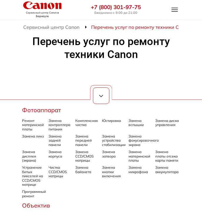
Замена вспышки (136, 122)
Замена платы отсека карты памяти (166, 156)
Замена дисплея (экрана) (29, 156)
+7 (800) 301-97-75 (116, 7)
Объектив (36, 205)
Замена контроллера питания (59, 124)
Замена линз (33, 136)
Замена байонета (83, 169)
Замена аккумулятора (166, 169)
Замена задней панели (55, 140)
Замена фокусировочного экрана (143, 140)
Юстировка (111, 120)
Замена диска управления (167, 122)
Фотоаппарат (41, 110)
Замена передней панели (83, 140)
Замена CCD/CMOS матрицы (84, 156)
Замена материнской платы (139, 156)
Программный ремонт (34, 193)
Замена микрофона (138, 169)
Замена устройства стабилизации (114, 140)
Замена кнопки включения (111, 171)
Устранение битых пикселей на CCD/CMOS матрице (32, 176)
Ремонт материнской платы (33, 124)
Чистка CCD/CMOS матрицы (58, 171)
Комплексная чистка (86, 122)
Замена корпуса (55, 154)
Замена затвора (109, 154)
